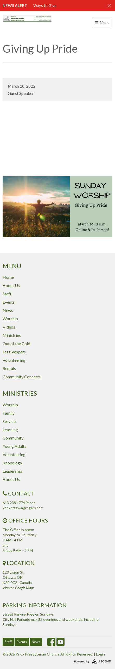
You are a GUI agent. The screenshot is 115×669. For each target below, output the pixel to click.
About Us (11, 285)
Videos (9, 326)
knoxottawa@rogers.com (23, 508)
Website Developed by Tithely (57, 660)
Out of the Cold (16, 343)
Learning (10, 429)
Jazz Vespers (14, 351)
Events (9, 301)
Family (9, 412)
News (8, 310)
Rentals (9, 368)
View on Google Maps (18, 588)
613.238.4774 (14, 502)
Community (13, 437)
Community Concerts (22, 376)
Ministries (12, 335)
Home (8, 277)
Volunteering (14, 360)
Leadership (12, 471)
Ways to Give (44, 5)
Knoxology (12, 462)
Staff (7, 293)
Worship (10, 318)
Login (100, 654)
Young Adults (14, 446)
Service (9, 421)
